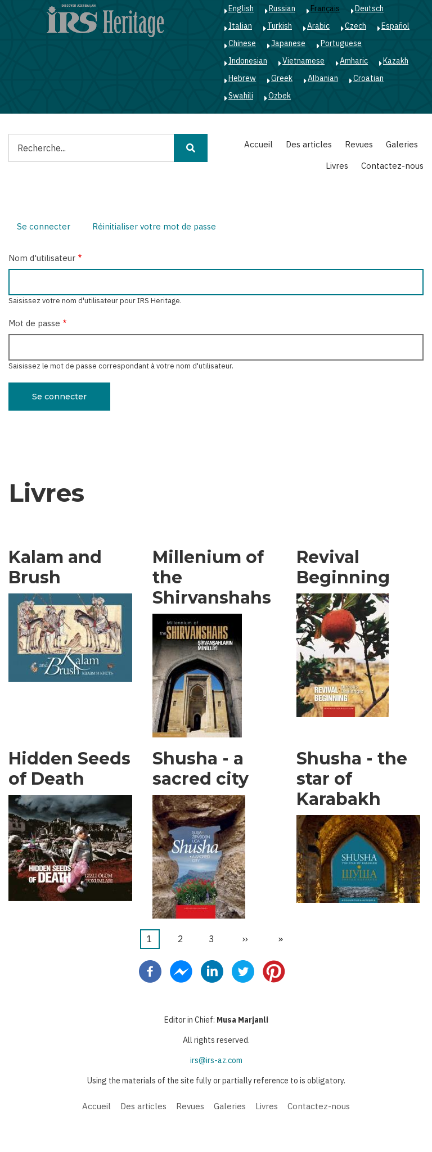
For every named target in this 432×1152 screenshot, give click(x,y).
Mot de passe (34, 323)
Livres (337, 165)
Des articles (309, 144)
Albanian (323, 78)
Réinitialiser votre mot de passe (154, 226)
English (241, 8)
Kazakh (395, 61)
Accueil (258, 144)
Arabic (318, 26)
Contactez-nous (392, 165)
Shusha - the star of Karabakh (351, 779)
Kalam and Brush (55, 567)
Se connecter (48, 227)
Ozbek (279, 96)
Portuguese (341, 43)
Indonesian (247, 61)
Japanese (288, 43)
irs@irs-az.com (216, 1060)
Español (395, 26)
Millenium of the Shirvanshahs (211, 577)
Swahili (240, 96)
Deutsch (369, 8)
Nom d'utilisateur (41, 258)
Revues (359, 144)
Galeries (402, 144)
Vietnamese (303, 61)
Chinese (242, 43)
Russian (282, 8)
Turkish (279, 26)
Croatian (368, 78)
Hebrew (242, 78)
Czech (355, 26)
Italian (240, 26)
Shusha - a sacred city (200, 769)
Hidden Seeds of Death (69, 769)
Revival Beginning (343, 567)
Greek (281, 78)
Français (325, 8)
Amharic (354, 61)
